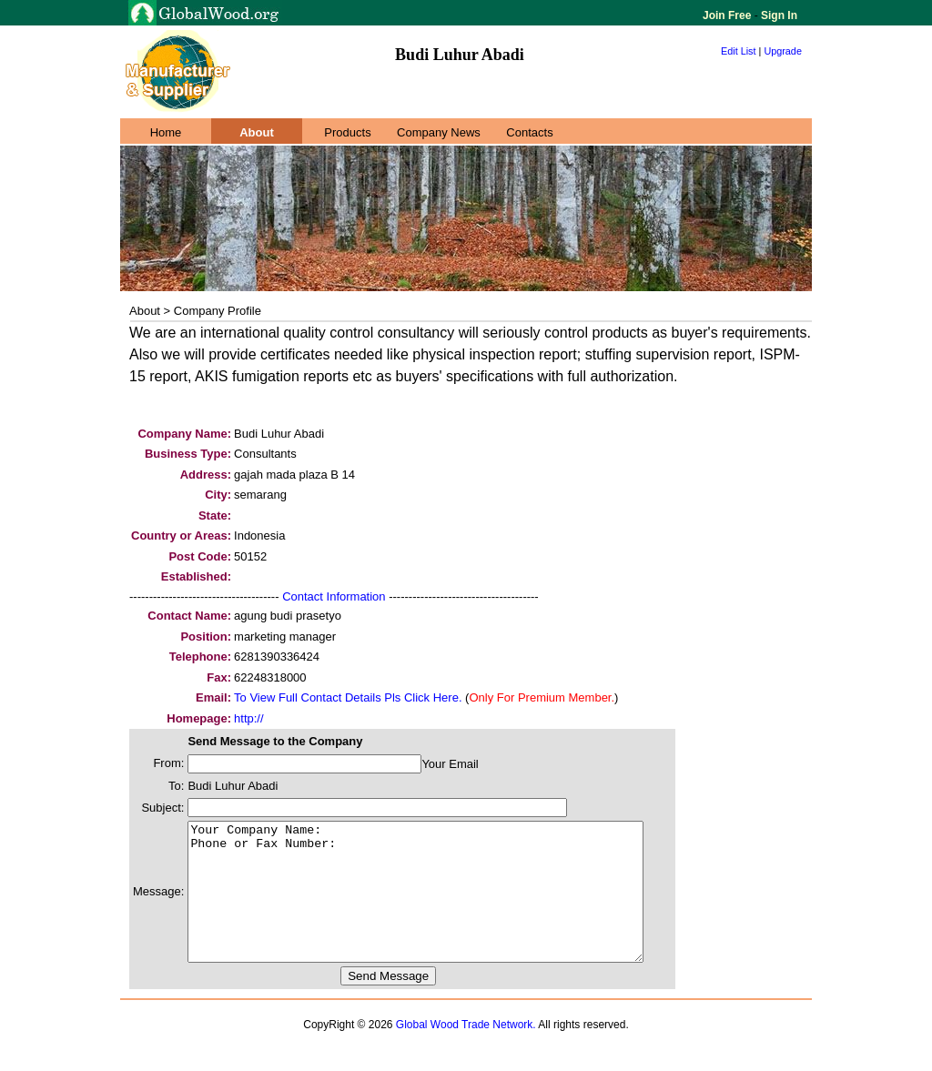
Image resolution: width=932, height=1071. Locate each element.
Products (347, 132)
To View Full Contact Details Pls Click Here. (347, 697)
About (256, 132)
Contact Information (333, 596)
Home (166, 132)
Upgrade (783, 50)
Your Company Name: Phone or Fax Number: (442, 905)
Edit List (738, 50)
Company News (439, 132)
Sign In (777, 15)
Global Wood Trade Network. (466, 1052)
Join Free (729, 15)
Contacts (529, 132)
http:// (249, 718)
